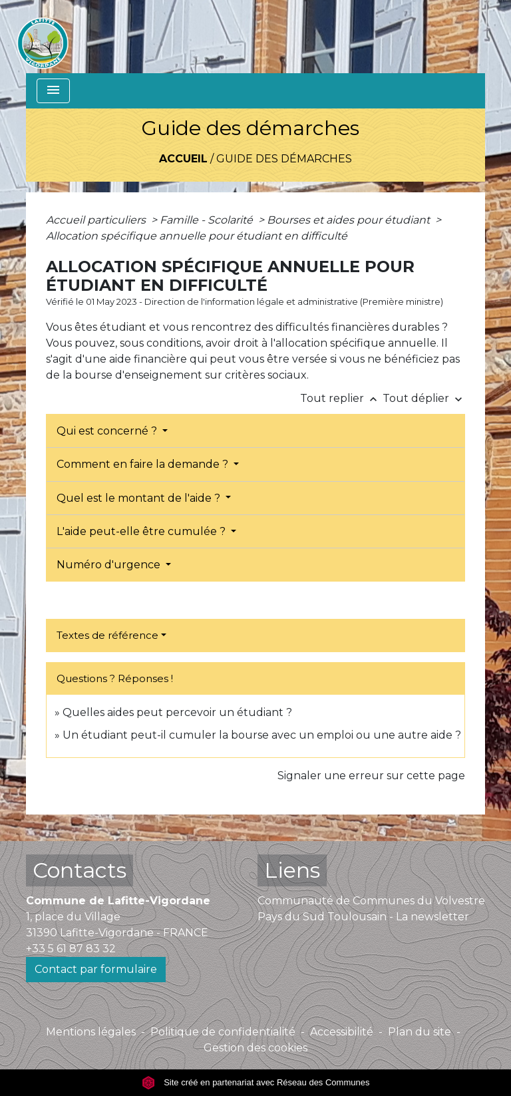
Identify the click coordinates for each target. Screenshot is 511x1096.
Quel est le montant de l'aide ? (140, 498)
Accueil (183, 158)
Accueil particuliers (97, 220)
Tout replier (341, 398)
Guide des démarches (284, 158)
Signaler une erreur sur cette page (371, 775)
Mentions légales (91, 1031)
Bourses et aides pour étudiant (349, 220)
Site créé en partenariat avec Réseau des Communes (256, 1082)
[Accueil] (42, 36)
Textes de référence (107, 635)
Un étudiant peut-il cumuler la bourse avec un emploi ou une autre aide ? (262, 735)
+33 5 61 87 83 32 (71, 948)
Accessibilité (341, 1031)
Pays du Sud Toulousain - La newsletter (363, 916)
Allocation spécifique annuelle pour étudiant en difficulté (196, 236)
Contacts (79, 870)
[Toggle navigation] (53, 91)
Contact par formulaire (96, 969)
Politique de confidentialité (222, 1031)
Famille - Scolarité (208, 220)
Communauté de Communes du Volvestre (371, 900)
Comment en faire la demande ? (144, 464)
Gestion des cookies (255, 1047)
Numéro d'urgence (110, 564)
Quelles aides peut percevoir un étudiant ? (177, 712)
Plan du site (419, 1031)
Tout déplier (424, 398)
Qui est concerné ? (108, 431)
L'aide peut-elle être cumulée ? (142, 531)
